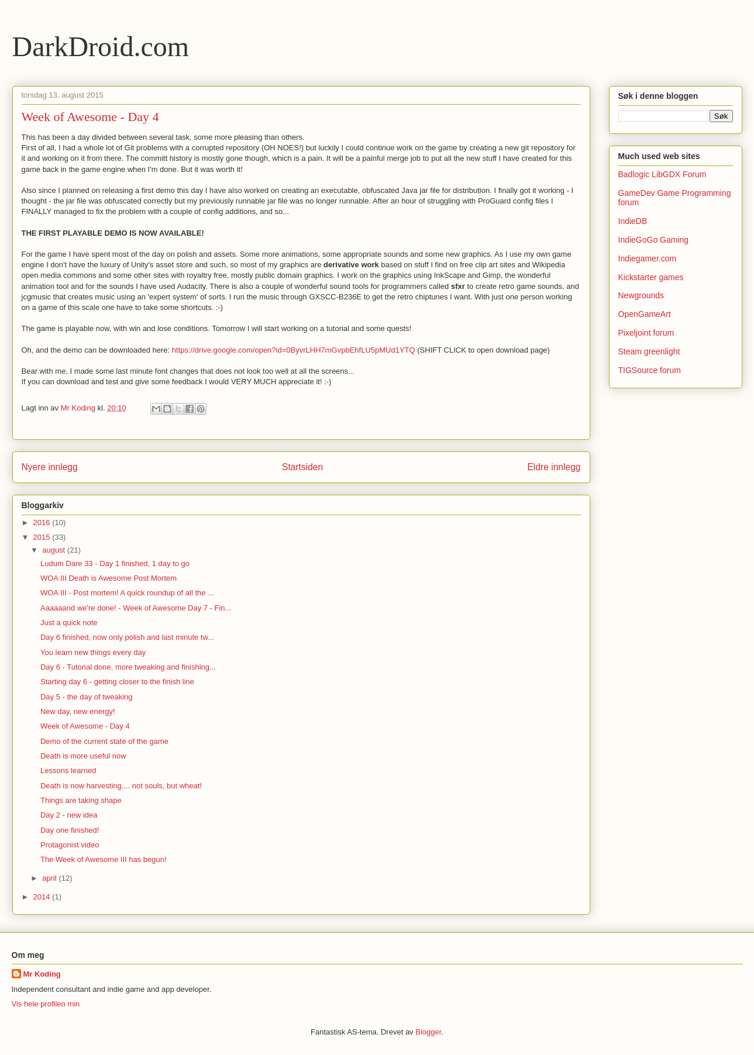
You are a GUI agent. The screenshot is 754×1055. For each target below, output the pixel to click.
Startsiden (302, 467)
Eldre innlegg (553, 467)
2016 (43, 522)
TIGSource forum (649, 370)
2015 (43, 537)
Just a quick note (69, 622)
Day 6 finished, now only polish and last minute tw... (127, 637)
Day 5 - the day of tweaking (86, 696)
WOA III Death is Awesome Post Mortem (108, 578)
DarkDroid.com (101, 46)
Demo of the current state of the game (104, 741)
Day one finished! (69, 830)
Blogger (428, 1032)
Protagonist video (69, 844)
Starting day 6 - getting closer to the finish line (117, 681)
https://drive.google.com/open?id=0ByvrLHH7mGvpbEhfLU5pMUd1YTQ (293, 350)
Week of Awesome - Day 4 (85, 726)
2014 (43, 896)
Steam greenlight (649, 351)
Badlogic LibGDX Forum (662, 174)
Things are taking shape (81, 800)
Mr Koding (42, 974)
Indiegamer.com (647, 258)
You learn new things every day (93, 652)
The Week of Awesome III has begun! (103, 859)
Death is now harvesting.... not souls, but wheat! (121, 785)
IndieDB (633, 221)
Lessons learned (68, 770)
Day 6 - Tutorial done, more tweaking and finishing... (128, 667)
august (54, 550)
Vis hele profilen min (46, 1003)
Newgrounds (641, 295)
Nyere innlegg (50, 467)
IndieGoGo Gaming (653, 239)
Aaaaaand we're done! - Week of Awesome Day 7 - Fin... (135, 608)
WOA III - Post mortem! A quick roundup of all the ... (127, 592)
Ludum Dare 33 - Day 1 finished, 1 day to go (115, 563)
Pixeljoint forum (646, 332)
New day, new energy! (77, 711)
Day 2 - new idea (69, 815)
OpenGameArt (644, 314)
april (50, 878)
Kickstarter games (651, 277)
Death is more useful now (83, 755)
